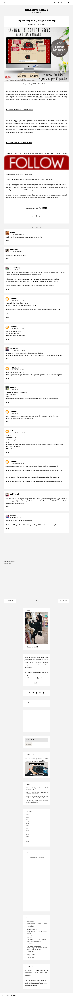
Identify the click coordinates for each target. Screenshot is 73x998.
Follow (36, 683)
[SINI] (16, 123)
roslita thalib (14, 368)
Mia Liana (39, 97)
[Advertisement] (36, 582)
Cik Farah (48, 97)
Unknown (13, 298)
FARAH (29, 938)
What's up (30, 956)
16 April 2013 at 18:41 (16, 517)
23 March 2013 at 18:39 (17, 328)
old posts (63, 601)
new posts (9, 601)
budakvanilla (14, 250)
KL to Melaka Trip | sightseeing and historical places (37, 793)
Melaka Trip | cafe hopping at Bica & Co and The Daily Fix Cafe (37, 797)
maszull (13, 516)
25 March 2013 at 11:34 (17, 413)
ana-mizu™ (30, 921)
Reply (7, 240)
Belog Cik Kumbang (44, 129)
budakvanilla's (36, 10)
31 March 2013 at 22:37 (17, 463)
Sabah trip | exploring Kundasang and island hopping (37, 801)
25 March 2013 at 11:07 (17, 389)
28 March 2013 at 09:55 (17, 433)
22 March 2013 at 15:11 (17, 269)
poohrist (13, 387)
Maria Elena (31, 954)
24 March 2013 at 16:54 (17, 350)
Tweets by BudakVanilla (36, 857)
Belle (12, 431)
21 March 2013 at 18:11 (17, 234)
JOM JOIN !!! (28, 132)
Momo (12, 232)
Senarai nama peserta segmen (48, 281)
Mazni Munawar (32, 929)
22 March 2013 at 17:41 (17, 300)
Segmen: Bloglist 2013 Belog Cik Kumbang (36, 84)
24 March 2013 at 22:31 (17, 370)
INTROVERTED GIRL (34, 946)
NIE (52, 195)
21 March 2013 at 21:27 (17, 251)
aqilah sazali (14, 494)
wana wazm (14, 348)
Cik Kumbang (15, 268)
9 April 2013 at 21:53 (16, 496)
